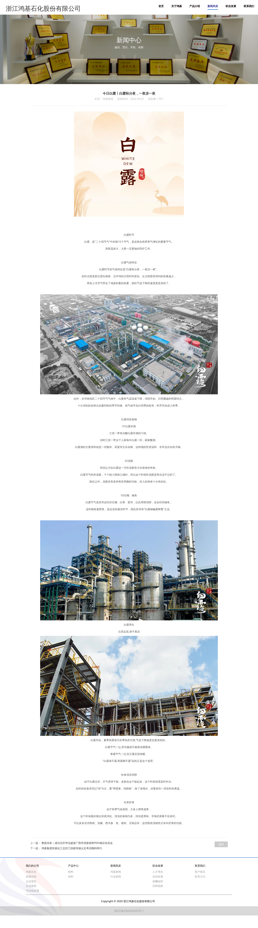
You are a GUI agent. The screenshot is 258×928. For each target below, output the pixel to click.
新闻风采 (212, 6)
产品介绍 (194, 6)
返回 (221, 857)
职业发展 (231, 6)
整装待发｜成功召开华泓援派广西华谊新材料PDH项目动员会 (77, 855)
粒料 (70, 889)
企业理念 (31, 894)
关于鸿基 (176, 6)
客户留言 (200, 884)
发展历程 (31, 889)
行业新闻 (115, 889)
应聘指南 (158, 898)
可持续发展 (32, 903)
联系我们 (249, 6)
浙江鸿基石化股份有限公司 (37, 6)
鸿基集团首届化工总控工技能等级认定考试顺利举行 (71, 861)
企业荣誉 (31, 898)
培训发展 (158, 889)
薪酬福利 (158, 894)
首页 (161, 6)
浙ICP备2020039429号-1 (129, 923)
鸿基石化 (31, 884)
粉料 (70, 884)
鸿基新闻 (115, 884)
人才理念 (158, 884)
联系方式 (200, 889)
